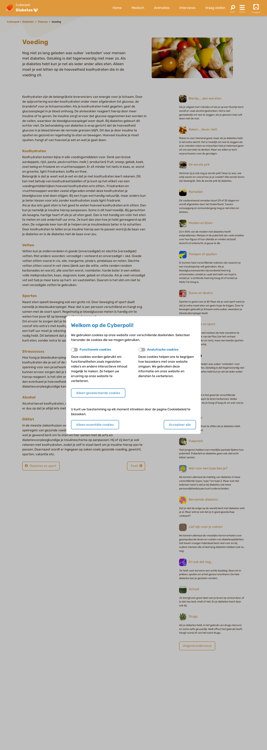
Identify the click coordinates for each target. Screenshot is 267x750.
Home (117, 8)
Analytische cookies (162, 349)
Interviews (187, 8)
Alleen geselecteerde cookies (98, 393)
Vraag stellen (215, 8)
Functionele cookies (95, 349)
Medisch (137, 8)
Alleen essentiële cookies (95, 425)
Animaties (161, 8)
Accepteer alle (180, 425)
